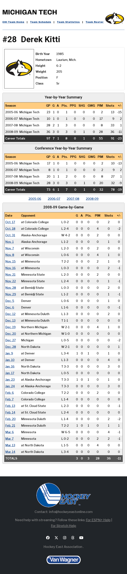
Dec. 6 (9, 307)
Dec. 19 (10, 327)
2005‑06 (34, 199)
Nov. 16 (10, 268)
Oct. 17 (10, 222)
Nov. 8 (9, 255)
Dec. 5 (9, 301)
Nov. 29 (10, 294)
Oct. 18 (10, 228)
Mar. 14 (10, 452)
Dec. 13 (10, 320)
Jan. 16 (9, 366)
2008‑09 (92, 199)
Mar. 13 (10, 445)
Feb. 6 (9, 392)
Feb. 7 (9, 399)
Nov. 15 (10, 261)
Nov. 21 (10, 274)
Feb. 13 (10, 406)
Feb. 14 (10, 412)
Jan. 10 (9, 360)
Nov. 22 (10, 281)
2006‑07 (54, 199)
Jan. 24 (10, 386)
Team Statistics (68, 22)
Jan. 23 (10, 379)
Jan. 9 (9, 353)
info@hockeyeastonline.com (71, 512)
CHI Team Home (13, 22)
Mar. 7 (9, 438)
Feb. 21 (10, 425)
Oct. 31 (10, 235)
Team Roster (95, 22)
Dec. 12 (10, 314)
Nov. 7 (9, 248)
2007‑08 (73, 199)
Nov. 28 (10, 287)
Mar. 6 (9, 432)
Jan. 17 (9, 373)
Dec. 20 (10, 333)
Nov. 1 (9, 242)
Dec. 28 (10, 347)
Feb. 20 (10, 419)
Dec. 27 (10, 340)
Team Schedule (40, 22)
